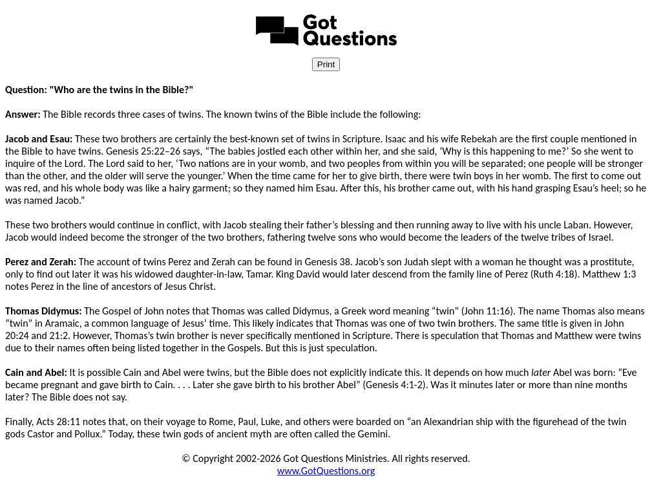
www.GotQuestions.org (326, 471)
